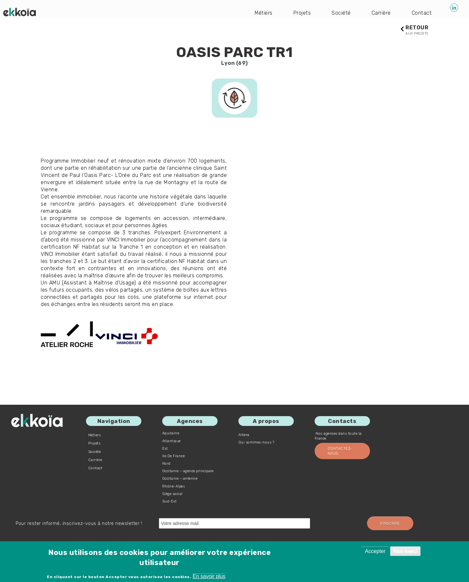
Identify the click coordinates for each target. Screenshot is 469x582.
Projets (302, 13)
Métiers (264, 13)
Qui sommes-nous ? (256, 442)
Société (341, 13)
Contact (422, 13)
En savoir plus (209, 576)
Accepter (375, 551)
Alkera (243, 435)
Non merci (405, 551)
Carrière (381, 13)
